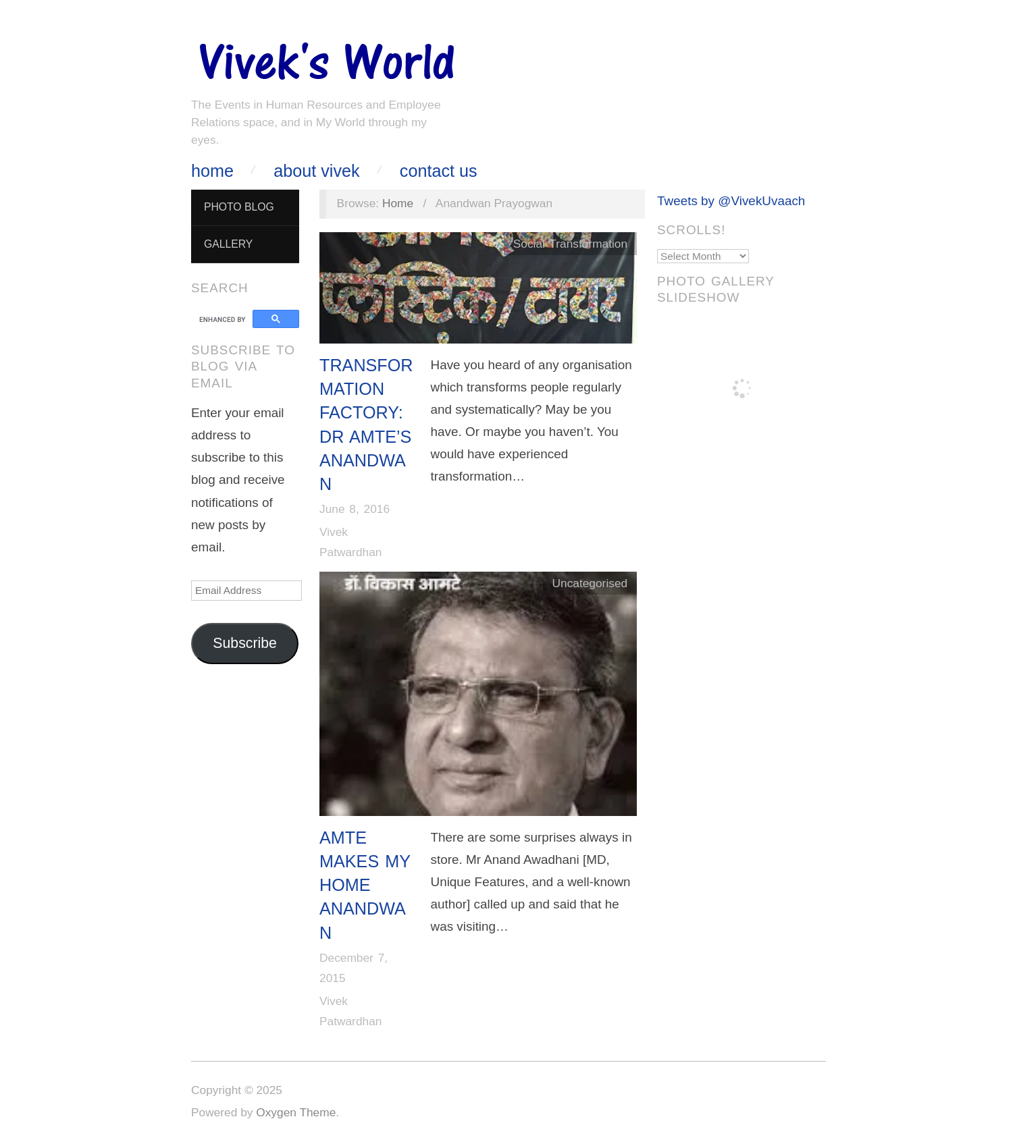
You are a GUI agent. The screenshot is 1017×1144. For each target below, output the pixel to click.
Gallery (228, 244)
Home (212, 171)
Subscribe (245, 643)
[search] (224, 319)
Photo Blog (239, 207)
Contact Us (438, 171)
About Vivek (316, 171)
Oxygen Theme (296, 1112)
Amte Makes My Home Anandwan (365, 885)
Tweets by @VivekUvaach (731, 201)
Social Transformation (570, 243)
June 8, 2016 (354, 509)
